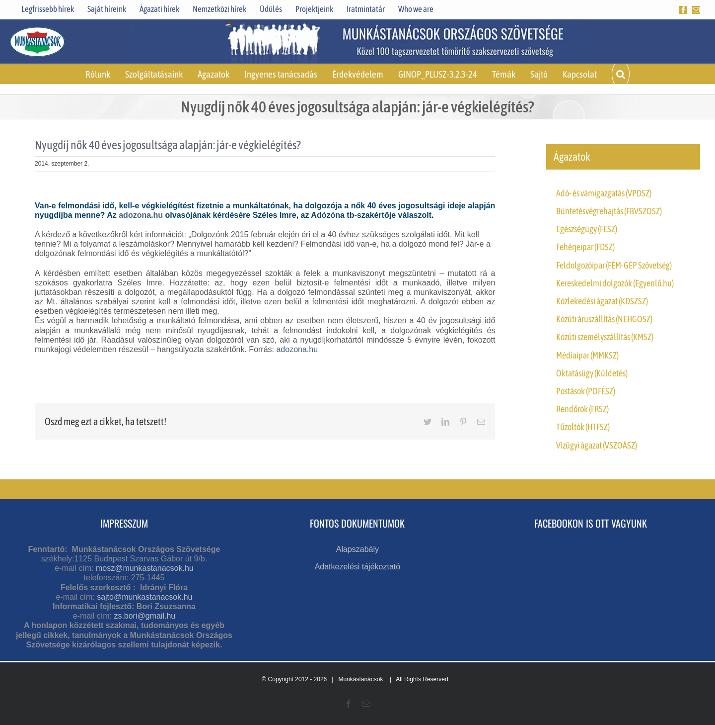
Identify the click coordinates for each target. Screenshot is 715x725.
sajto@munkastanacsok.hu (144, 597)
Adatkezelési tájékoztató (358, 566)
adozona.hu (141, 215)
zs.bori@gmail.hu (144, 616)
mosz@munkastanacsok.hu (145, 568)
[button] (620, 74)
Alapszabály (357, 549)
